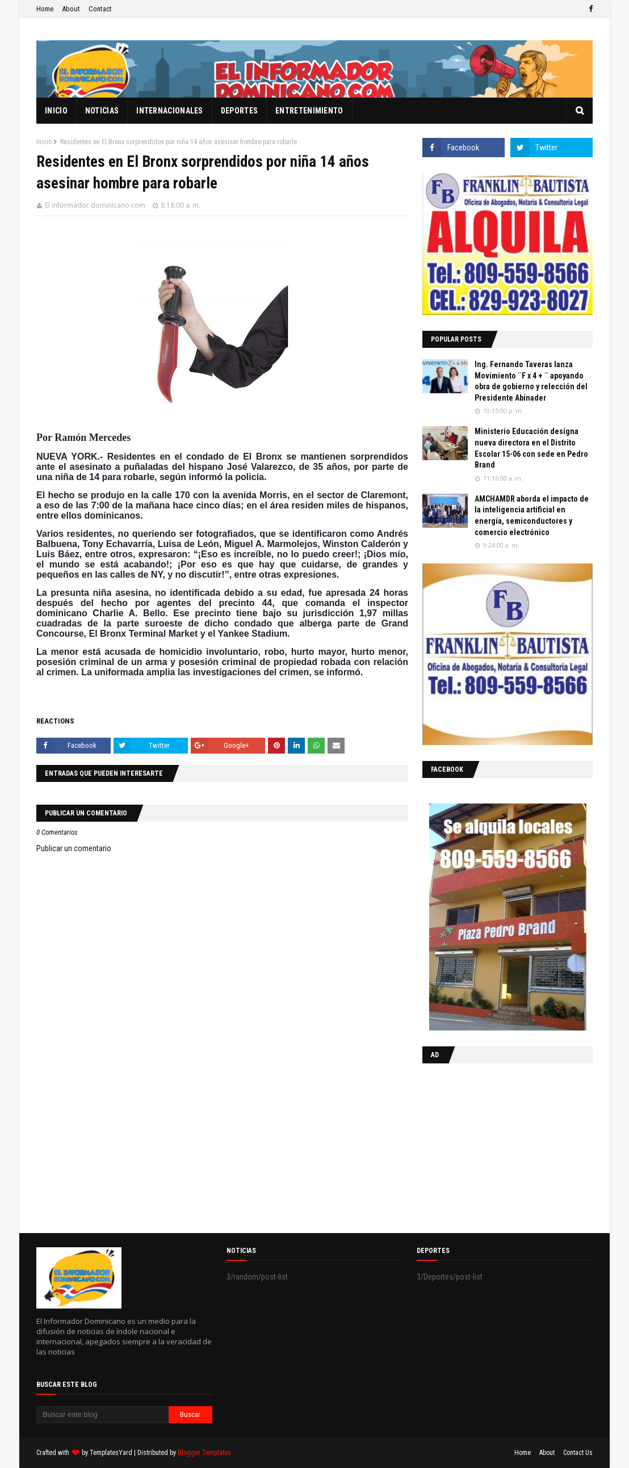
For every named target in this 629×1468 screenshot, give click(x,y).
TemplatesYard (111, 1453)
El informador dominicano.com (95, 205)
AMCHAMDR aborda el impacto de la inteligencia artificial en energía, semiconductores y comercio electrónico (532, 515)
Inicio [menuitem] (56, 110)
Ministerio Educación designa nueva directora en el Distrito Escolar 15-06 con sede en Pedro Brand (531, 448)
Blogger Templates (204, 1453)
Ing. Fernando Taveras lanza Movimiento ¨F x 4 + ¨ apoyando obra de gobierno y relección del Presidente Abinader (531, 381)
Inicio (44, 142)
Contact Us (578, 1453)
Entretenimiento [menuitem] (309, 110)
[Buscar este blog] (102, 1414)
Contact (100, 9)
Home (44, 9)
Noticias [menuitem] (102, 110)
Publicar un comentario (73, 848)
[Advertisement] (493, 1146)
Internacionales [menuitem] (169, 110)
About (71, 9)
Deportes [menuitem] (239, 110)
